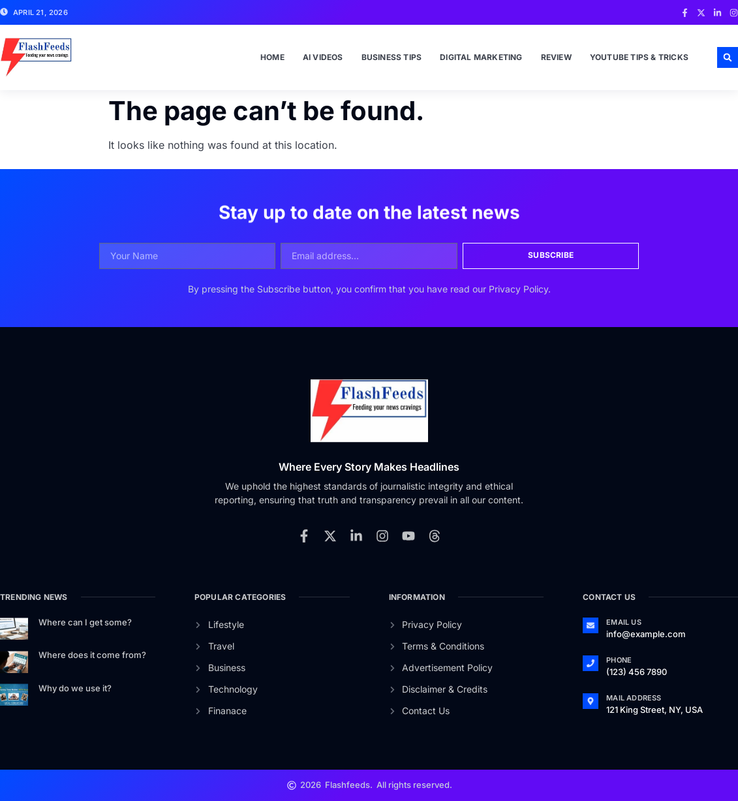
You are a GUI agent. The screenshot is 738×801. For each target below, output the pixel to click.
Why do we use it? (75, 688)
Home (272, 57)
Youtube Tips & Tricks (639, 57)
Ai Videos (323, 57)
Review (556, 57)
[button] (727, 57)
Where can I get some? (85, 622)
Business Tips (391, 57)
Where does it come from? (92, 655)
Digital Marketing (481, 57)
